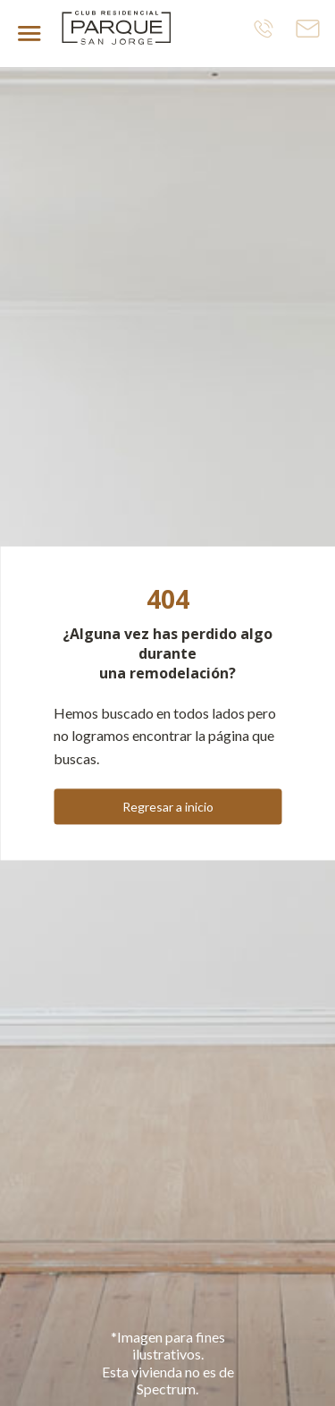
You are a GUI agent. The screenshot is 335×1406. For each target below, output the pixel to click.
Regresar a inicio (168, 806)
